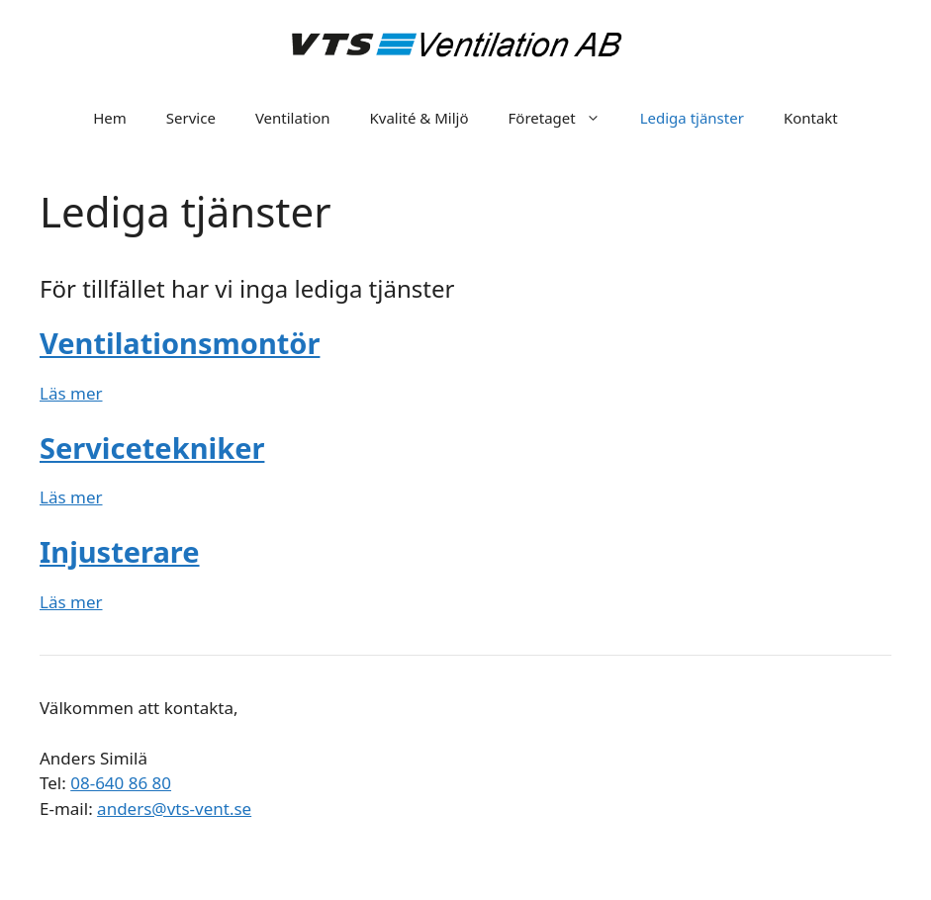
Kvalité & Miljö (419, 118)
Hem (110, 118)
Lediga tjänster (692, 118)
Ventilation (292, 118)
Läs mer (71, 393)
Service (191, 118)
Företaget (564, 117)
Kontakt (811, 118)
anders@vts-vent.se (174, 808)
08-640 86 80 (120, 782)
